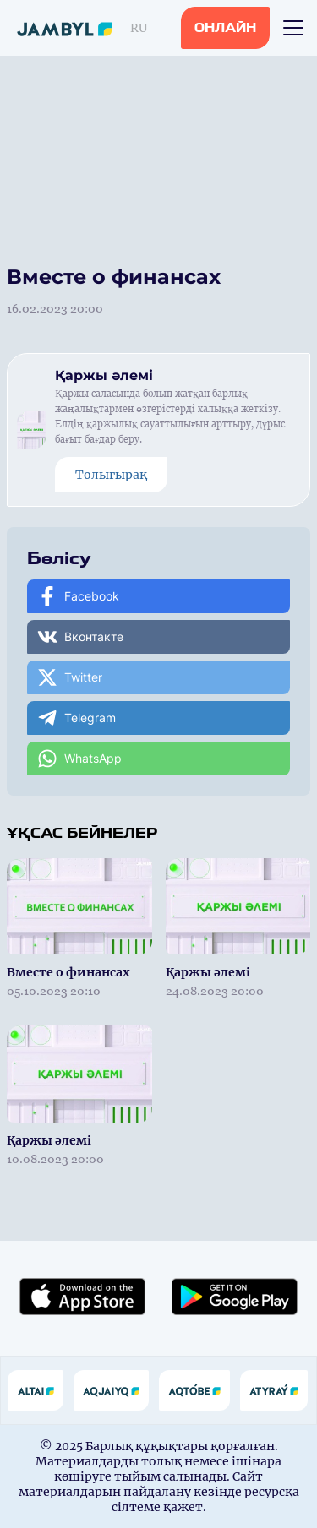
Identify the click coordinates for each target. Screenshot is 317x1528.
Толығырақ (111, 474)
